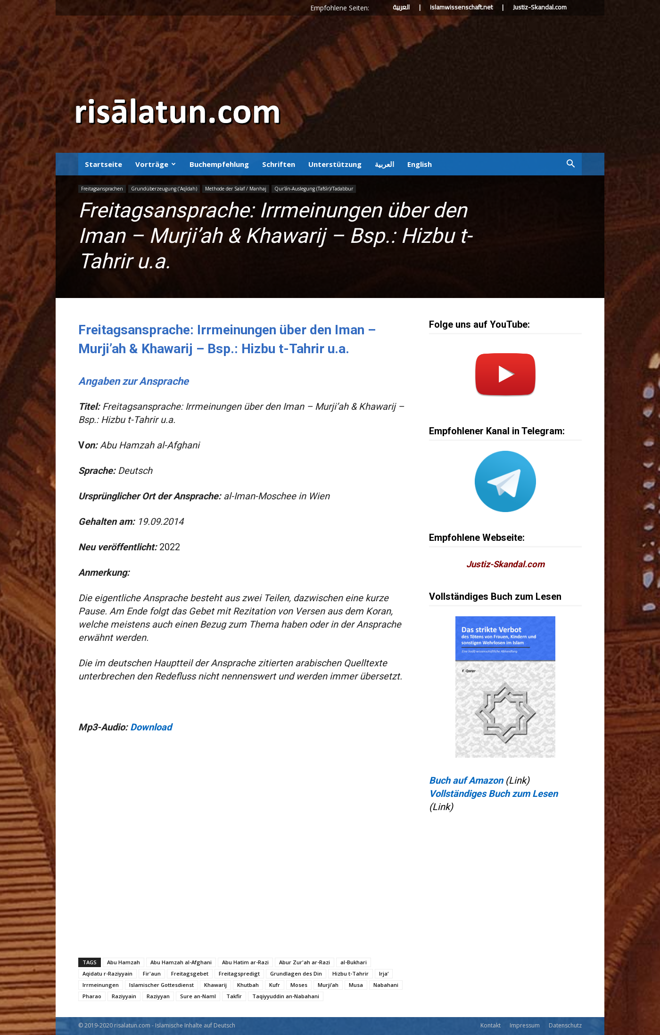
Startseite (103, 164)
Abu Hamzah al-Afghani (181, 962)
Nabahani (385, 984)
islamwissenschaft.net (461, 7)
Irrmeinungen (100, 984)
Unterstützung (335, 164)
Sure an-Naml (198, 996)
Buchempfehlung (219, 164)
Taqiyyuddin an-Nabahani (285, 996)
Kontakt (490, 1025)
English (419, 164)
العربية (401, 7)
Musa (356, 984)
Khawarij (215, 984)
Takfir (234, 996)
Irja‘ (383, 973)
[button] (570, 163)
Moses (298, 984)
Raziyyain (124, 996)
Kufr (274, 984)
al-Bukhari (353, 962)
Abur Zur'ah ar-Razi (304, 962)
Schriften (278, 164)
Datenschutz (565, 1025)
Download (151, 727)
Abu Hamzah (123, 962)
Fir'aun (152, 973)
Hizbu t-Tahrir (350, 973)
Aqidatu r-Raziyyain (107, 973)
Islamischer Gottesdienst (161, 984)
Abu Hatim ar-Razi (245, 962)
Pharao (91, 996)
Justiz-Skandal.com (540, 7)
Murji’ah (328, 984)
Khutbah (248, 984)
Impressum (525, 1025)
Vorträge (155, 164)
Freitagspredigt (239, 973)
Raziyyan (158, 996)
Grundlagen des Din (296, 973)
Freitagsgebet (189, 973)
